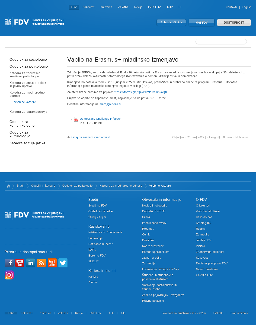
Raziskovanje (99, 226)
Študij (20, 185)
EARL (92, 249)
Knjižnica (106, 7)
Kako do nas (204, 217)
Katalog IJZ (203, 223)
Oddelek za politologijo (29, 66)
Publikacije (95, 238)
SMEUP (93, 261)
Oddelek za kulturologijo (20, 134)
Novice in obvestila (154, 205)
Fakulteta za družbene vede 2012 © (184, 313)
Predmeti (148, 228)
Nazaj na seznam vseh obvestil (90, 137)
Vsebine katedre (25, 102)
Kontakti (231, 7)
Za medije (148, 263)
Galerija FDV (204, 275)
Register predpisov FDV (212, 263)
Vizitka (200, 246)
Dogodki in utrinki (153, 211)
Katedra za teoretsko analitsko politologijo (25, 75)
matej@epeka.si (110, 104)
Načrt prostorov (152, 246)
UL (180, 7)
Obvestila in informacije (161, 199)
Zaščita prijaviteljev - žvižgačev (163, 295)
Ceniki (146, 234)
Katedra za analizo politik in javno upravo (28, 84)
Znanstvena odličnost (210, 252)
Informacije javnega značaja (160, 269)
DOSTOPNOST (234, 22)
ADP (170, 7)
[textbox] (221, 41)
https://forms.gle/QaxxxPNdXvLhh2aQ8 (140, 92)
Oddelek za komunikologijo (22, 123)
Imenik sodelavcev (154, 223)
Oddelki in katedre (43, 185)
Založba (123, 7)
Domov (8, 186)
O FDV (201, 199)
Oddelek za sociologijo (28, 59)
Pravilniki (148, 240)
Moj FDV (201, 22)
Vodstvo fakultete (208, 211)
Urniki (146, 217)
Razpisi (200, 228)
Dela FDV (154, 7)
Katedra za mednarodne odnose (27, 94)
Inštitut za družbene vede (105, 232)
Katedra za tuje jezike (27, 143)
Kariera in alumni (102, 271)
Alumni (93, 282)
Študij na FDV (97, 205)
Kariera (93, 276)
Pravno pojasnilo (153, 300)
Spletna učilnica (171, 22)
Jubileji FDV (203, 240)
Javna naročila (151, 257)
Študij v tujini (97, 217)
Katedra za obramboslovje (28, 111)
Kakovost (89, 7)
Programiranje (239, 313)
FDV (74, 7)
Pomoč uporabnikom (156, 252)
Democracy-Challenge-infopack (100, 118)
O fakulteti (203, 205)
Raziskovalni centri (100, 244)
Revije (138, 7)
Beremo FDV (97, 255)
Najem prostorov (207, 269)
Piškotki (218, 313)
